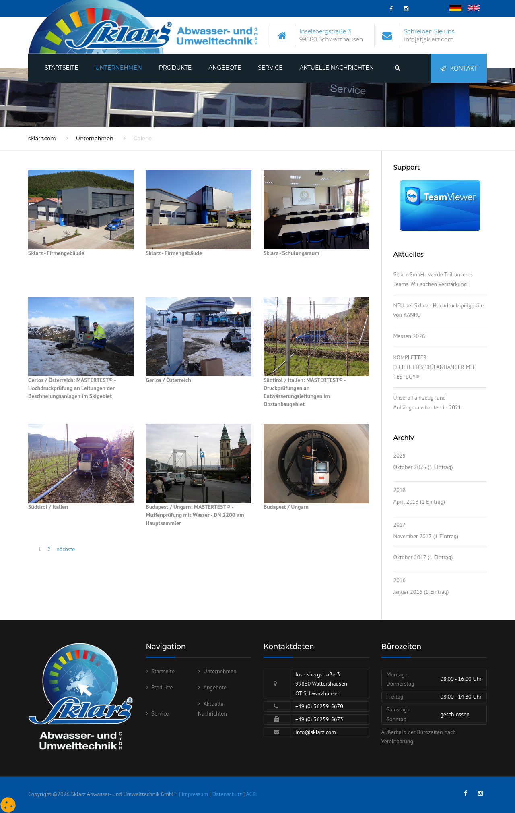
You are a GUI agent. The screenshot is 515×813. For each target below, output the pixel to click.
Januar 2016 (407, 591)
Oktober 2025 (409, 467)
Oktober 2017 (409, 557)
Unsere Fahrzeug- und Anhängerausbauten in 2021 (427, 402)
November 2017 (412, 536)
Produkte (175, 67)
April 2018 (406, 501)
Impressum (194, 794)
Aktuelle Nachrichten (336, 67)
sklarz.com (42, 138)
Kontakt (458, 68)
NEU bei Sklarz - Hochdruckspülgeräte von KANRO (438, 310)
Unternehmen (118, 67)
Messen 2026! (410, 336)
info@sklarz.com (315, 732)
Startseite (61, 67)
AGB (251, 794)
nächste (65, 549)
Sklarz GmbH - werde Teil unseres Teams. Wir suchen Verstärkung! (433, 279)
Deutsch (459, 8)
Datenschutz (227, 794)
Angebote (224, 67)
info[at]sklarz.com (428, 39)
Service (270, 67)
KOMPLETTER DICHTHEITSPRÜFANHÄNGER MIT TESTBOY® (434, 367)
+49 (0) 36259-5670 (319, 706)
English (476, 8)
